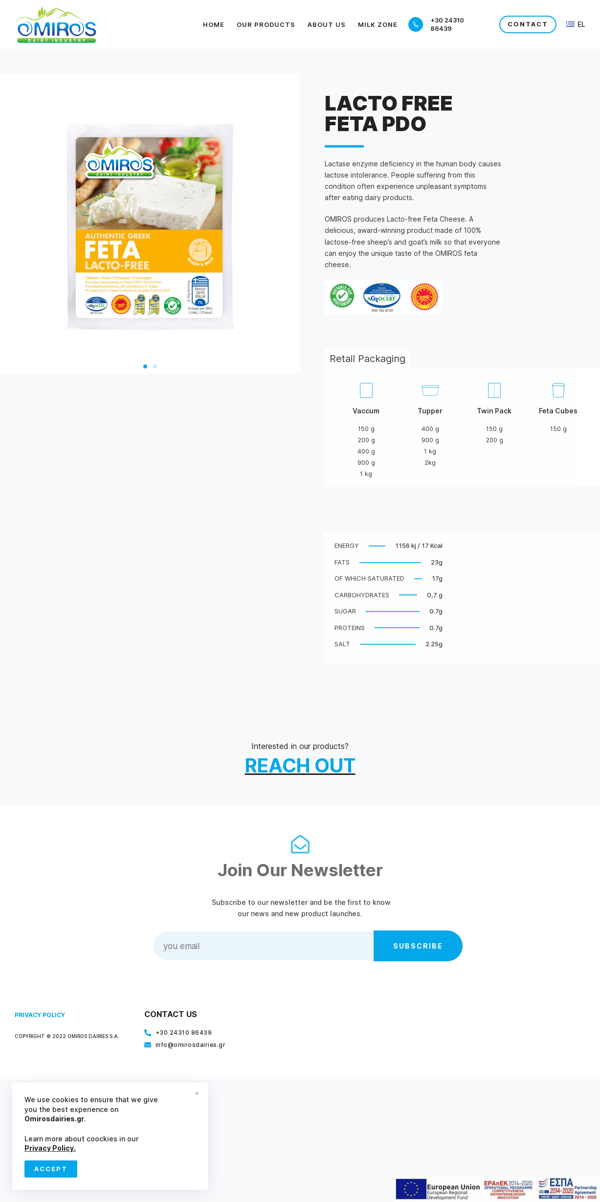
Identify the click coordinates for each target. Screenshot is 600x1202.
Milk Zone (378, 24)
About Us (327, 24)
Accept (50, 1169)
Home (213, 24)
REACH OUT (300, 765)
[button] (145, 366)
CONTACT (528, 24)
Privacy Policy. (50, 1148)
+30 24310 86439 (447, 24)
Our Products (266, 24)
